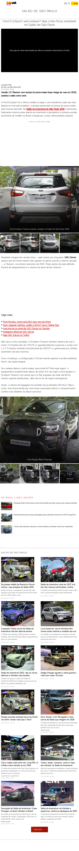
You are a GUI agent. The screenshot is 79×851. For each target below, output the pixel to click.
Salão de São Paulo (39, 11)
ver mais (39, 829)
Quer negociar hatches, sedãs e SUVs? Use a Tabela (29, 325)
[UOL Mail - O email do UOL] (65, 3)
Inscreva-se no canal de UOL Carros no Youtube (26, 328)
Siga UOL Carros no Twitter (16, 335)
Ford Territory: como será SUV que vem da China (27, 321)
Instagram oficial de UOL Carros (18, 331)
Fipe (57, 325)
